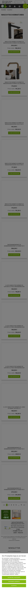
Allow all (14, 585)
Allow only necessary (14, 577)
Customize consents (14, 581)
